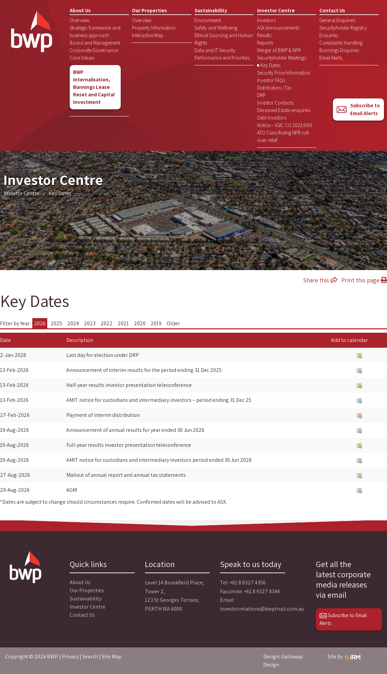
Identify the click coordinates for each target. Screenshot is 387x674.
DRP (261, 95)
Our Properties (149, 10)
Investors (266, 20)
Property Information (153, 28)
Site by (343, 656)
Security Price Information (283, 72)
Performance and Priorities (222, 57)
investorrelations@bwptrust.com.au (262, 608)
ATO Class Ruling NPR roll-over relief (283, 136)
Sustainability (211, 10)
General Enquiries (337, 20)
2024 (73, 323)
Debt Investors (271, 117)
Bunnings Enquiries (339, 50)
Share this (320, 280)
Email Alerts (330, 57)
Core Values (82, 57)
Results (264, 35)
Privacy (70, 656)
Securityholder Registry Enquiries (343, 31)
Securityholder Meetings (281, 57)
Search (90, 656)
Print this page (364, 280)
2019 (156, 323)
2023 (90, 323)
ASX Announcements (278, 28)
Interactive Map (147, 35)
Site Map (111, 656)
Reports (265, 43)
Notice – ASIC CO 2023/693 (284, 125)
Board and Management (95, 43)
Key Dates (270, 65)
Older (173, 323)
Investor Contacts (275, 102)
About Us (80, 10)
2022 (107, 323)
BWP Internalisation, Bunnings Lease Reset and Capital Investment (94, 87)
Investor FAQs (271, 80)
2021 (123, 323)
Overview (79, 20)
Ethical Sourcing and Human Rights (224, 39)
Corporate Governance (94, 50)
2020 (140, 323)
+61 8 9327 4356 (248, 582)
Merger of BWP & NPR (279, 50)
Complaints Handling (341, 43)
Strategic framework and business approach (95, 31)
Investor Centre (276, 10)
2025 (56, 323)
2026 (40, 323)
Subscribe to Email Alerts (358, 109)
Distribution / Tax (274, 87)
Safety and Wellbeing (216, 28)
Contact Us (332, 10)
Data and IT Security (215, 50)
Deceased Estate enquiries (283, 110)
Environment (208, 20)
